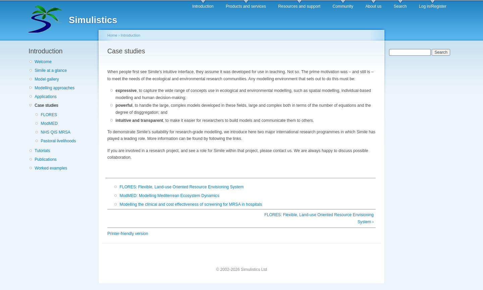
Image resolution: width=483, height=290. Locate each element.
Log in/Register (432, 6)
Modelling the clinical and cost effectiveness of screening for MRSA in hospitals (190, 204)
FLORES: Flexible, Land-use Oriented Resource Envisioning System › (319, 218)
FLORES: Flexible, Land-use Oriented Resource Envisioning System (181, 187)
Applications (46, 96)
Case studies (46, 105)
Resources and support (299, 6)
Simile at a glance (51, 70)
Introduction (203, 6)
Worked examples (51, 168)
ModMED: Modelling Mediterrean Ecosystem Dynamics (169, 195)
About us (373, 6)
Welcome (43, 61)
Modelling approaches (54, 88)
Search (400, 6)
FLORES (49, 114)
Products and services (246, 6)
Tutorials (42, 150)
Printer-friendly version (127, 233)
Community (343, 6)
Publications (46, 159)
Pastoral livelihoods (58, 141)
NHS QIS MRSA (55, 132)
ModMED (49, 123)
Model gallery (47, 79)
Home (112, 35)
